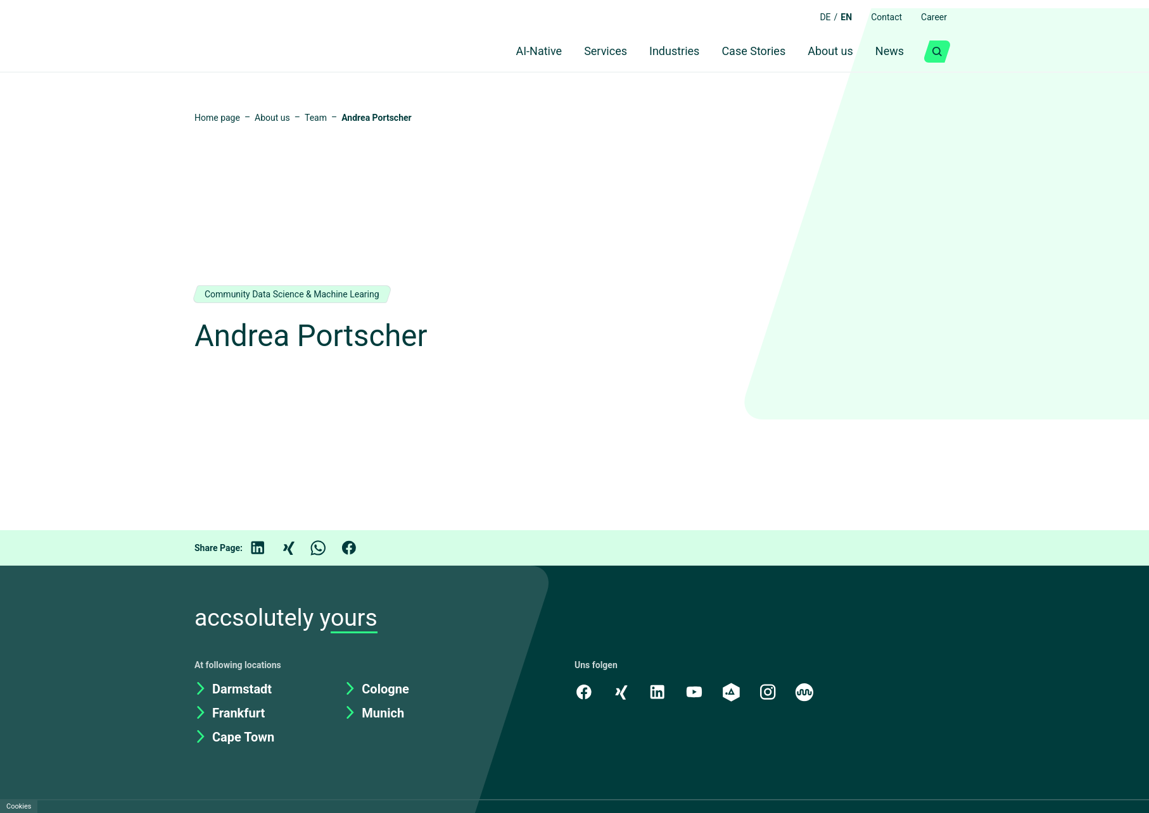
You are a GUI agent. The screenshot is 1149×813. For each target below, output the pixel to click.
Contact (884, 17)
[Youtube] (696, 691)
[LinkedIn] (266, 548)
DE (820, 17)
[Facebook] (358, 548)
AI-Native (516, 52)
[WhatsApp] (327, 548)
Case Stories (745, 52)
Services (589, 52)
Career (933, 17)
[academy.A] (733, 691)
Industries (662, 52)
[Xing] (297, 548)
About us (826, 52)
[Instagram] (770, 691)
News (888, 52)
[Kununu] (808, 691)
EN (842, 17)
